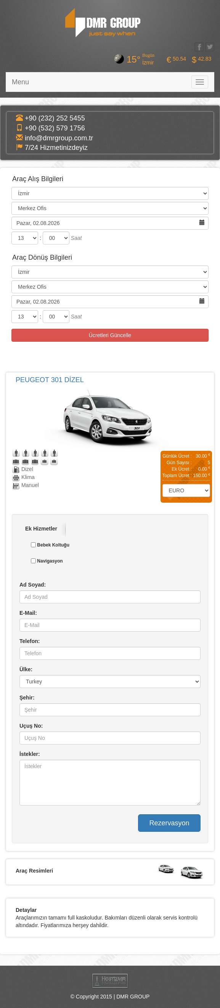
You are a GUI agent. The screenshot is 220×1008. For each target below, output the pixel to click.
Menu (20, 82)
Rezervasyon (169, 822)
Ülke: (25, 669)
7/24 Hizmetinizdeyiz (56, 147)
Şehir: (27, 697)
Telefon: (29, 641)
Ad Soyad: (32, 584)
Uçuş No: (31, 725)
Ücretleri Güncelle (110, 335)
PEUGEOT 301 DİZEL (50, 380)
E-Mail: (28, 612)
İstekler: (29, 754)
